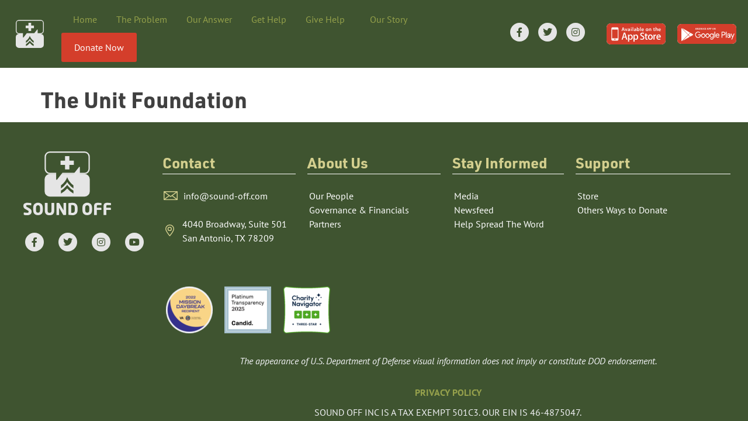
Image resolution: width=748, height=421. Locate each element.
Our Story (391, 19)
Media (466, 174)
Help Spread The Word (499, 202)
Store (587, 174)
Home (85, 19)
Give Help (328, 19)
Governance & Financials (359, 188)
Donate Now (99, 47)
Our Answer (209, 19)
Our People (331, 174)
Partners (325, 202)
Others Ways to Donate (622, 188)
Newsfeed (474, 188)
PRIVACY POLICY (448, 370)
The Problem (141, 19)
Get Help (268, 19)
